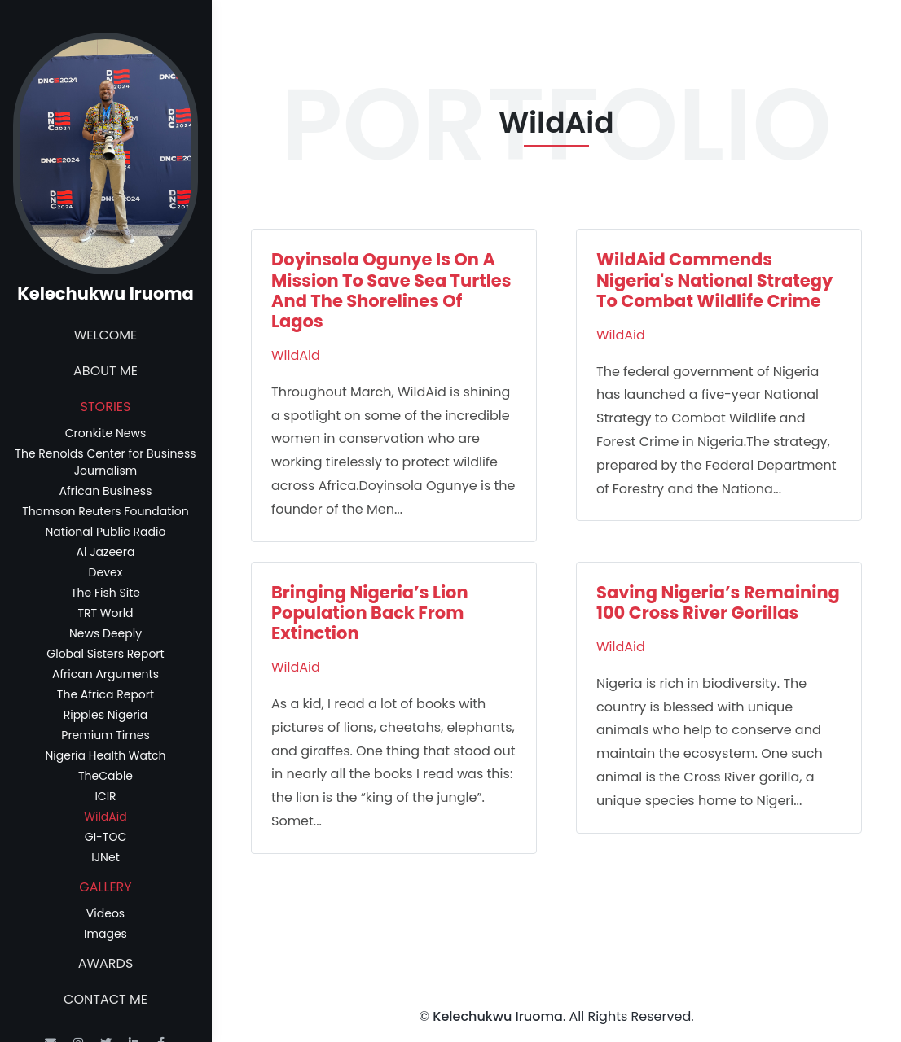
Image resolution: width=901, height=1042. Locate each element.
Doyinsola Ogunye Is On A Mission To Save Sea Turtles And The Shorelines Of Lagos (391, 290)
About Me (105, 370)
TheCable (105, 776)
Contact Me (105, 999)
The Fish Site (105, 592)
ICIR (105, 796)
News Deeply (105, 633)
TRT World (105, 613)
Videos (105, 913)
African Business (105, 491)
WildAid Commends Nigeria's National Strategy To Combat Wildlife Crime (714, 279)
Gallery (105, 887)
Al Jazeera (106, 552)
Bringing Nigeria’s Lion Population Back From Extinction (369, 612)
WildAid (105, 816)
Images (105, 934)
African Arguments (105, 674)
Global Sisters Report (105, 654)
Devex (106, 572)
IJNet (105, 857)
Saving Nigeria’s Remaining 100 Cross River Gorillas (718, 602)
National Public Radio (106, 531)
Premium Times (105, 735)
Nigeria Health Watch (105, 755)
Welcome (106, 335)
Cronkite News (105, 433)
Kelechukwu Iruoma (498, 1016)
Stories (106, 406)
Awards (106, 963)
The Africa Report (105, 694)
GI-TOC (105, 837)
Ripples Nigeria (106, 715)
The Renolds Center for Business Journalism (105, 462)
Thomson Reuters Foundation (105, 511)
